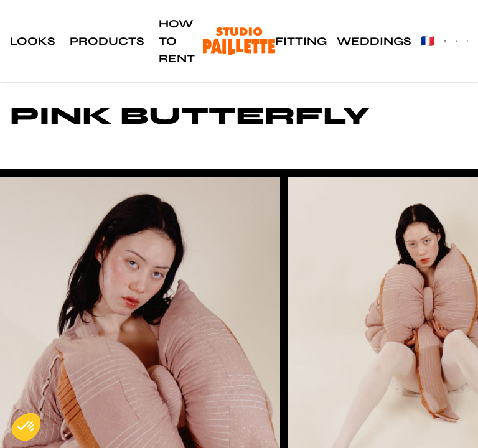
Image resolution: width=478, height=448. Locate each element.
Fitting (301, 41)
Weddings (374, 41)
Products (107, 41)
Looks (32, 41)
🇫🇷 (427, 41)
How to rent (177, 41)
